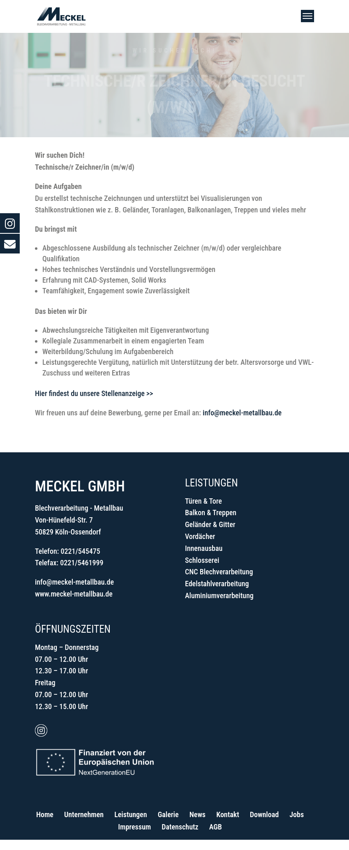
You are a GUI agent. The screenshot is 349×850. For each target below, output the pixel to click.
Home (44, 814)
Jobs (296, 814)
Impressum (134, 826)
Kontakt (227, 814)
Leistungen (130, 814)
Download (264, 814)
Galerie (168, 814)
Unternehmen (84, 814)
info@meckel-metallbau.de (242, 412)
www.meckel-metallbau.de (74, 594)
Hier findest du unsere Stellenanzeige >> (94, 393)
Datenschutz (180, 826)
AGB (215, 826)
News (198, 814)
